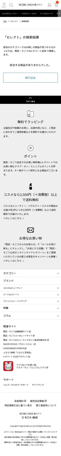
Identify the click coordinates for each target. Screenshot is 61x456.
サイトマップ (38, 384)
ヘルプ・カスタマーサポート (16, 384)
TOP (5, 21)
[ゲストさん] (49, 4)
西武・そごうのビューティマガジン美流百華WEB (25, 339)
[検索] (11, 4)
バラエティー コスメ (28, 13)
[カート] (56, 4)
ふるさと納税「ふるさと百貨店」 (18, 352)
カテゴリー (9, 273)
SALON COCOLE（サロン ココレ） (18, 344)
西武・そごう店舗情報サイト (16, 331)
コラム (7, 315)
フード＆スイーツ (46, 13)
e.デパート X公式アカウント (15, 356)
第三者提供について (46, 405)
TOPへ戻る (30, 101)
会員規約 (18, 401)
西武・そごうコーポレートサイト (18, 335)
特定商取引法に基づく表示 (18, 405)
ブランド (8, 281)
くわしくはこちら (12, 218)
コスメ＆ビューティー (10, 13)
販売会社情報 (37, 401)
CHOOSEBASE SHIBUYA (13, 348)
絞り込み (30, 78)
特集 (5, 308)
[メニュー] (4, 4)
